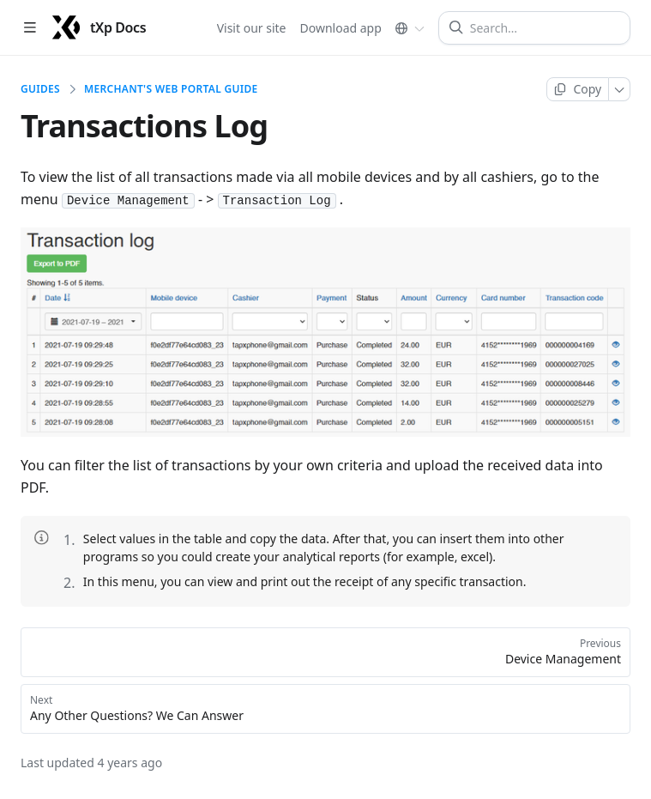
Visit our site (251, 27)
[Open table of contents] (29, 28)
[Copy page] (577, 89)
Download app (341, 27)
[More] (619, 89)
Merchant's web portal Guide (171, 89)
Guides (40, 89)
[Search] (541, 28)
